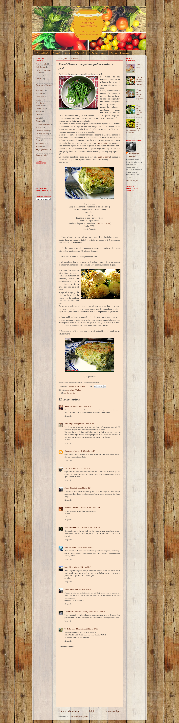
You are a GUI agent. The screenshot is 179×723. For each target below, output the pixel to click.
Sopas (38, 140)
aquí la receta (104, 157)
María (67, 488)
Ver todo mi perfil (132, 181)
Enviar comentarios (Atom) (78, 717)
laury (67, 567)
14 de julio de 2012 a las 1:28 (80, 589)
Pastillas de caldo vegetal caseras (139, 80)
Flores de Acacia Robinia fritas (139, 110)
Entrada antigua (113, 711)
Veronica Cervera (71, 508)
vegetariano (70, 390)
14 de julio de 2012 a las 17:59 (87, 629)
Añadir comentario (66, 647)
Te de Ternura (70, 629)
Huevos (39, 100)
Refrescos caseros (42, 131)
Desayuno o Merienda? (44, 85)
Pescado (39, 121)
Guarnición (40, 97)
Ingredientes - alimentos (41, 104)
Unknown (68, 451)
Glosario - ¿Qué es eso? (74, 53)
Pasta (38, 118)
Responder (68, 416)
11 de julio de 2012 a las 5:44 (89, 508)
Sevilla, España (69, 393)
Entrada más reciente (68, 711)
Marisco (39, 112)
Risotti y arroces (42, 134)
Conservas (40, 82)
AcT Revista (40, 67)
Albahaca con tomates (134, 155)
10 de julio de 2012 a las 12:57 (79, 468)
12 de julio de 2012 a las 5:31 (90, 527)
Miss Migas (69, 424)
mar (66, 468)
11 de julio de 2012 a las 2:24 (80, 488)
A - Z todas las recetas (97, 53)
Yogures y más (41, 155)
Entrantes (39, 94)
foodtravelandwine (72, 527)
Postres (38, 127)
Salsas (38, 137)
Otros (38, 115)
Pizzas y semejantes (43, 124)
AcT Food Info (41, 64)
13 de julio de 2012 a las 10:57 (80, 567)
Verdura (78, 390)
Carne (38, 75)
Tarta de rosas (139, 66)
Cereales (39, 79)
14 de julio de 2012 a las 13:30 (94, 612)
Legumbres (40, 108)
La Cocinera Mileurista (73, 612)
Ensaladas (39, 90)
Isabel (67, 406)
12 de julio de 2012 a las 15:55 (83, 547)
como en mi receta (103, 223)
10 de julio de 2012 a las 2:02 (84, 424)
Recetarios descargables (120, 53)
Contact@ (57, 53)
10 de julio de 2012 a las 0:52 (80, 406)
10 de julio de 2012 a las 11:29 (84, 451)
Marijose (68, 547)
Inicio (92, 711)
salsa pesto (102, 143)
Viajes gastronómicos (43, 150)
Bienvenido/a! (42, 53)
